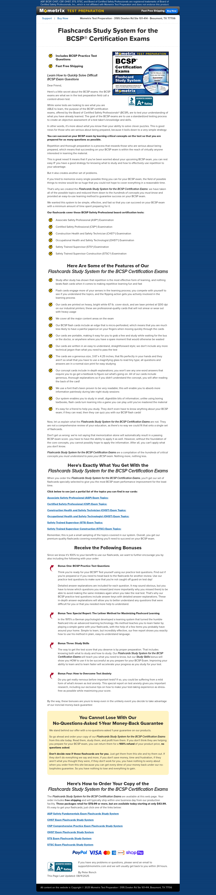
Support (47, 18)
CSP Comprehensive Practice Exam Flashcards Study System (85, 826)
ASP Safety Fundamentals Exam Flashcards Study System (83, 814)
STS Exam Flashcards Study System (69, 838)
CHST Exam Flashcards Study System (70, 820)
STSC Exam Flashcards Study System (70, 845)
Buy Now (171, 10)
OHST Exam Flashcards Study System (70, 832)
